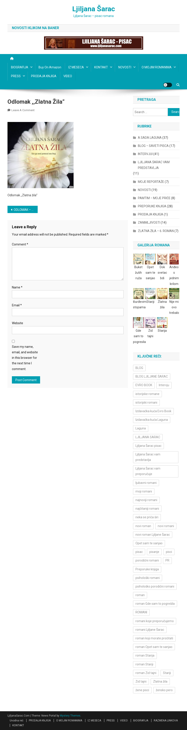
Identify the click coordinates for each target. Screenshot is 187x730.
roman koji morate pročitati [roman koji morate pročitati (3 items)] (154, 638)
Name (17, 287)
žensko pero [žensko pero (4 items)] (164, 690)
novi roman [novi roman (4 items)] (143, 526)
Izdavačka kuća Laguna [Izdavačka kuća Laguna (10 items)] (151, 419)
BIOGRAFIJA (19, 67)
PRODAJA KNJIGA (43, 76)
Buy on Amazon (50, 67)
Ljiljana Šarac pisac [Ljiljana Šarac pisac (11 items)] (148, 445)
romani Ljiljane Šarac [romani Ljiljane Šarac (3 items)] (149, 629)
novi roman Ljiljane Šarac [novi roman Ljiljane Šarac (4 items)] (152, 534)
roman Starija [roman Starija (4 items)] (144, 655)
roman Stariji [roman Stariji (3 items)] (144, 664)
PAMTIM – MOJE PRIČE (154, 198)
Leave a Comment (23, 110)
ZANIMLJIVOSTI (149, 222)
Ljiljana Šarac (93, 9)
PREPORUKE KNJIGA (152, 206)
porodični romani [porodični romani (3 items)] (147, 560)
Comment (20, 244)
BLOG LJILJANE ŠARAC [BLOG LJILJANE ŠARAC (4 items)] (151, 376)
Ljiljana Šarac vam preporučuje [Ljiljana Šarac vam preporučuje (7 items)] (147, 471)
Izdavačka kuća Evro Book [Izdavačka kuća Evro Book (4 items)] (153, 411)
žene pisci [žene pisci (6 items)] (142, 690)
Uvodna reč (16, 720)
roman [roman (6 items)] (140, 595)
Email (17, 305)
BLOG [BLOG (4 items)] (139, 368)
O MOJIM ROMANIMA (157, 67)
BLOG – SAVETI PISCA (153, 146)
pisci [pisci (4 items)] (169, 552)
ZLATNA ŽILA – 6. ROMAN (156, 231)
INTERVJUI (145, 154)
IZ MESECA (76, 67)
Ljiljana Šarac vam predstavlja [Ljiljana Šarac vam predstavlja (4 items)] (147, 457)
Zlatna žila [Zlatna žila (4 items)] (160, 681)
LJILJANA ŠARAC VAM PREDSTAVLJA (154, 165)
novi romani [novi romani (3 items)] (166, 526)
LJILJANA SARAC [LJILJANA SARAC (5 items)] (147, 437)
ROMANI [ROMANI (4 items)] (141, 612)
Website (17, 323)
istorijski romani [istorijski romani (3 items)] (146, 402)
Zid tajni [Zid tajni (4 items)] (140, 681)
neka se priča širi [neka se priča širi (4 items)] (146, 517)
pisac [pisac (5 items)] (139, 552)
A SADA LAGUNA (150, 137)
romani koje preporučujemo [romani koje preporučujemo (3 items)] (154, 621)
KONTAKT (101, 67)
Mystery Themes (70, 715)
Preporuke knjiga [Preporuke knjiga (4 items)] (147, 569)
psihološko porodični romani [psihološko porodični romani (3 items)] (154, 586)
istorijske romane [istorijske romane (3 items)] (147, 394)
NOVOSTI (124, 67)
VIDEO (67, 76)
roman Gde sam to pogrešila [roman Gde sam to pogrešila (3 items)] (155, 603)
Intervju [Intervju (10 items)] (164, 385)
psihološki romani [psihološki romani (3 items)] (147, 578)
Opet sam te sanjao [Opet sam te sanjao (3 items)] (149, 543)
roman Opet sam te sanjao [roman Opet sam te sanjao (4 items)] (153, 647)
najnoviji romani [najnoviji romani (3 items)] (146, 500)
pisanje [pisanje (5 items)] (154, 552)
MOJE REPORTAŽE (151, 181)
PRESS (16, 76)
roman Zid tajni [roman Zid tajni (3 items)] (145, 673)
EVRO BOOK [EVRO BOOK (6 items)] (143, 385)
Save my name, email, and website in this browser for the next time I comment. (25, 358)
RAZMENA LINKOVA (166, 720)
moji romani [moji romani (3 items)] (143, 491)
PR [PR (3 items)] (167, 560)
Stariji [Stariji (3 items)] (167, 673)
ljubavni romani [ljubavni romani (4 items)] (146, 483)
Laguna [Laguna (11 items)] (140, 428)
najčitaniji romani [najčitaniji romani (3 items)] (147, 508)
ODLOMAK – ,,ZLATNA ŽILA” (26, 210)
